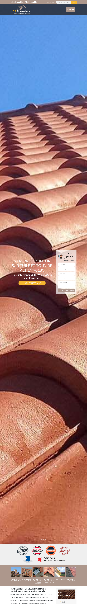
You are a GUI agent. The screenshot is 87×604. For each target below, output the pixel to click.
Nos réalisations (32, 283)
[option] (43, 302)
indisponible (17, 2)
